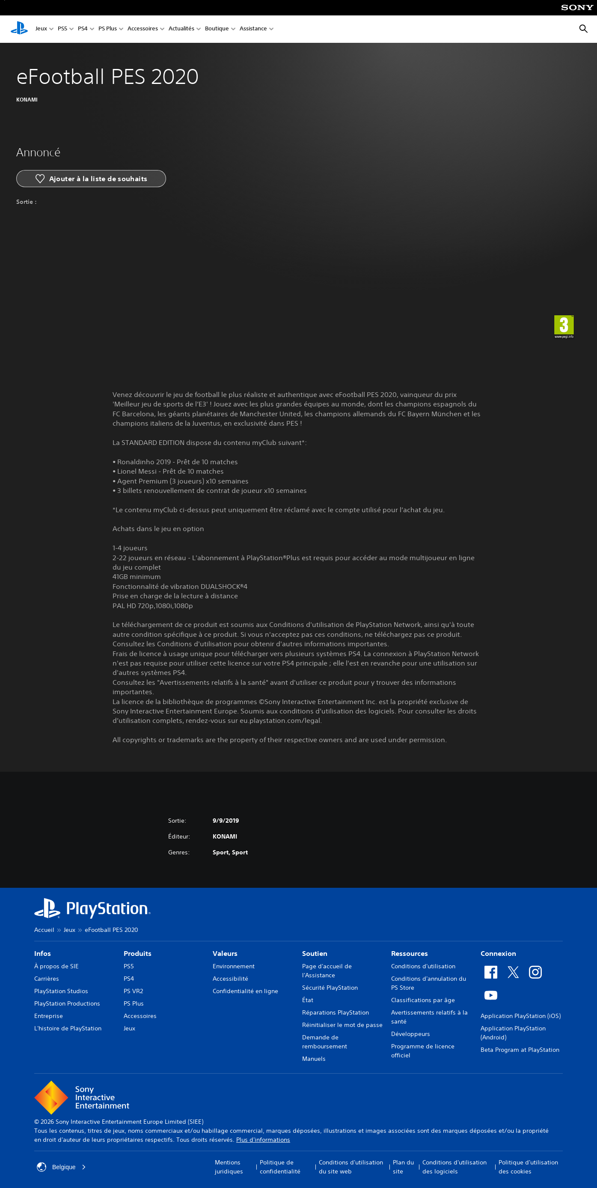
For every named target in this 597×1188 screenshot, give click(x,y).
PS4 (83, 29)
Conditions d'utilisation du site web (351, 1166)
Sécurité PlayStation (330, 987)
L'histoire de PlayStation (67, 1028)
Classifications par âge (423, 1000)
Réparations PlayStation (335, 1012)
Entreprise (48, 1016)
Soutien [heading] (314, 953)
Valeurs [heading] (225, 953)
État (307, 1000)
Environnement (234, 966)
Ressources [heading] (409, 953)
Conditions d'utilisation (423, 966)
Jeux (41, 29)
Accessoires (143, 29)
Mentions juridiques (229, 1166)
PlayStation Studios (61, 991)
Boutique (217, 29)
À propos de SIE (56, 966)
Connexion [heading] (498, 953)
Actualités (181, 29)
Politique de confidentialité (280, 1166)
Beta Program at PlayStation (520, 1050)
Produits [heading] (137, 953)
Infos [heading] (42, 953)
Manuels (314, 1059)
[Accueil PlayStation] (19, 29)
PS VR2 (133, 991)
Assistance (253, 29)
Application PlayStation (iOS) (521, 1016)
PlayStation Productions (67, 1003)
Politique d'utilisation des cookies (528, 1166)
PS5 (62, 29)
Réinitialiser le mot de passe (342, 1025)
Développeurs (410, 1034)
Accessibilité (230, 978)
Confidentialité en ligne (245, 991)
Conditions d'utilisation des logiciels (454, 1166)
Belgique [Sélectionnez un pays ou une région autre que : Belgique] (61, 1167)
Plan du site (403, 1166)
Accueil (44, 930)
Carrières (46, 978)
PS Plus (107, 29)
